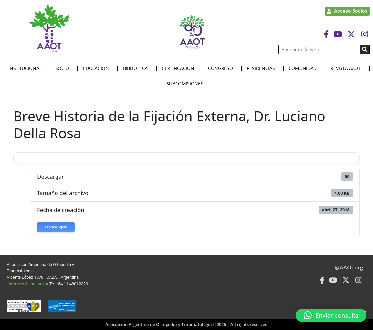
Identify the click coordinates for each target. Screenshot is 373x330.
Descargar (56, 227)
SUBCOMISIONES (186, 83)
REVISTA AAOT (347, 68)
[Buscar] (364, 49)
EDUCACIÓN (97, 68)
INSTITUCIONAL (26, 68)
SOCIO (64, 68)
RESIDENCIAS (262, 68)
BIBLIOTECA (137, 68)
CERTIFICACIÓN (179, 68)
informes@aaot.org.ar (28, 283)
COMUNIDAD (304, 68)
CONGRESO (222, 68)
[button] (331, 315)
